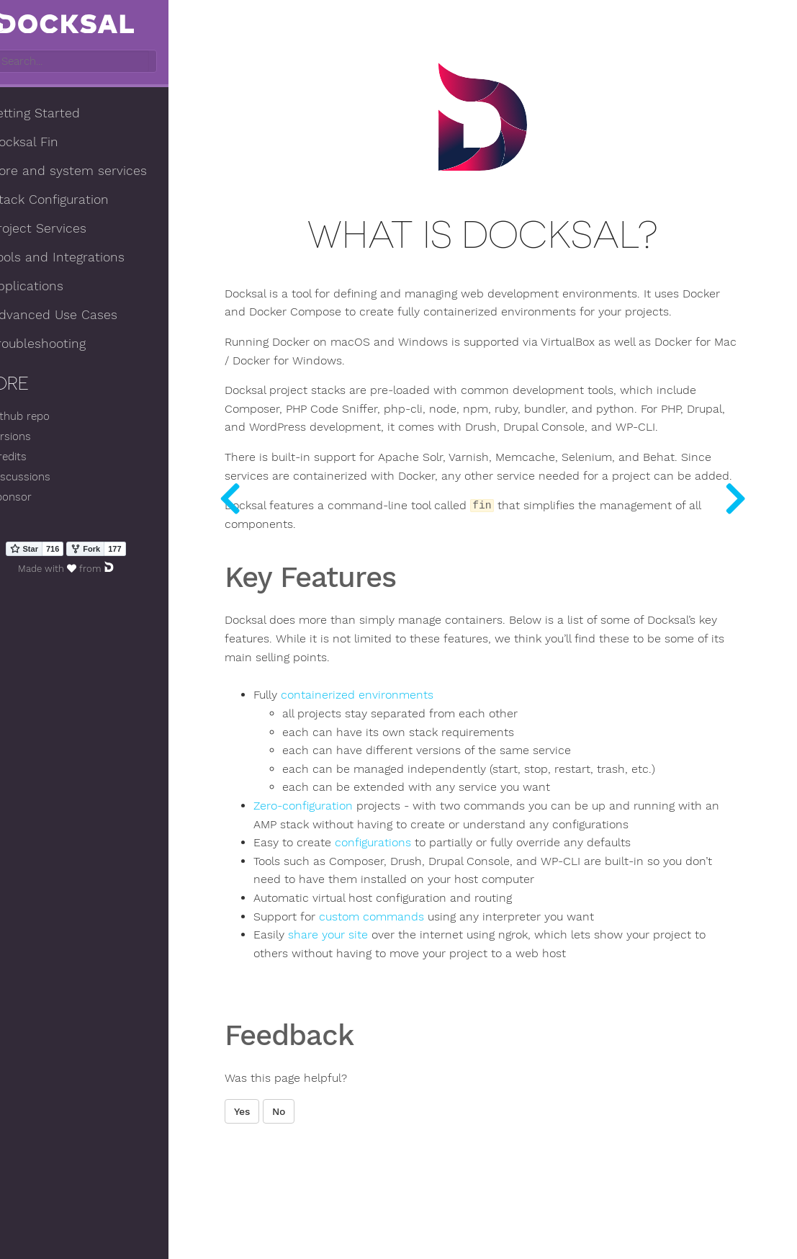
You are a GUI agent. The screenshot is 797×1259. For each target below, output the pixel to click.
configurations (433, 923)
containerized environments (417, 757)
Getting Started (64, 114)
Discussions (49, 477)
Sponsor (40, 498)
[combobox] (106, 62)
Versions (40, 437)
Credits (37, 458)
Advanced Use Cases (83, 316)
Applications (56, 287)
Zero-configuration (363, 867)
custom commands (432, 996)
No (339, 1192)
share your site (388, 1015)
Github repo (49, 417)
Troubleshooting (67, 345)
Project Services (67, 230)
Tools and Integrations (86, 258)
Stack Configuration (78, 201)
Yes (302, 1192)
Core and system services (98, 172)
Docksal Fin (53, 143)
